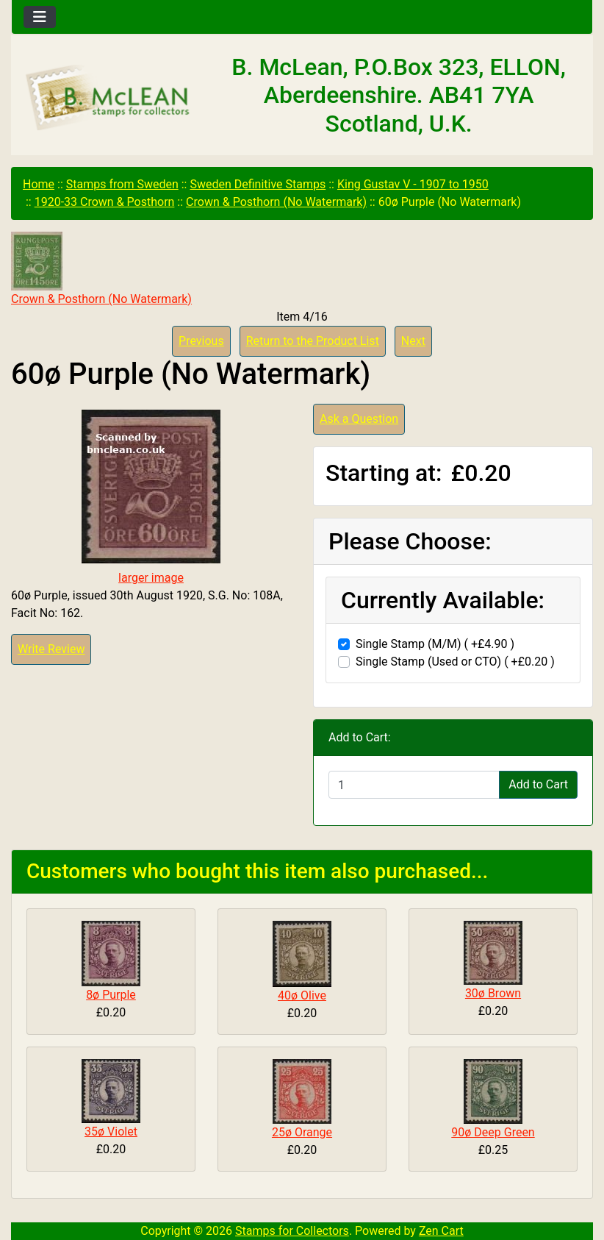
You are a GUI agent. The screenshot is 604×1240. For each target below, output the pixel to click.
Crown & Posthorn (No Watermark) (276, 202)
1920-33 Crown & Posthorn (105, 202)
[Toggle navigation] (40, 17)
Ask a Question (359, 419)
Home (38, 184)
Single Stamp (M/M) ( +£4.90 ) (435, 644)
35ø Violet (111, 1132)
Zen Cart (441, 1231)
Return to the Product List (312, 341)
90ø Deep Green (492, 1132)
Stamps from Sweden (122, 184)
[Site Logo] (108, 98)
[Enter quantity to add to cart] (414, 785)
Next (413, 341)
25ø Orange (302, 1132)
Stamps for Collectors (292, 1231)
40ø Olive (302, 995)
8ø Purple (111, 995)
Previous (201, 341)
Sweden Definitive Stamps (258, 184)
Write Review (51, 649)
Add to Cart (538, 784)
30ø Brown (493, 993)
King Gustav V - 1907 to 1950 (413, 184)
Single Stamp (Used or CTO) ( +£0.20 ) (455, 662)
